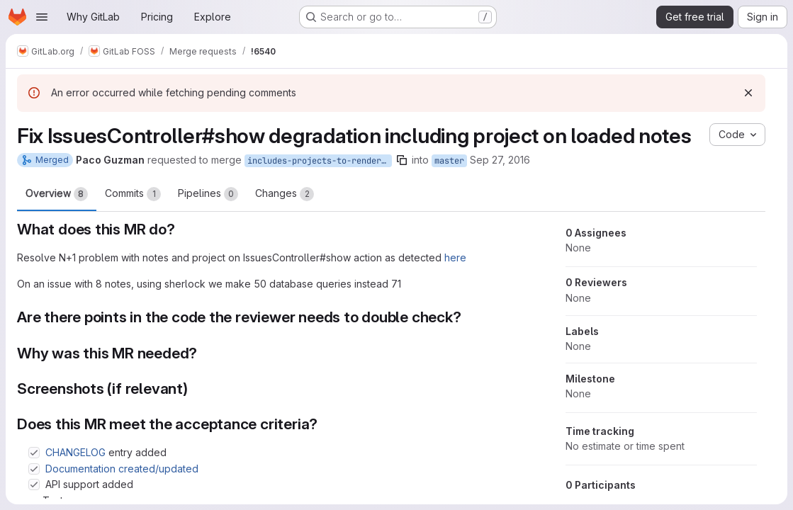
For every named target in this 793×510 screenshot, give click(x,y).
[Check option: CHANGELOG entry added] (34, 452)
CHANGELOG (75, 452)
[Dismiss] (748, 92)
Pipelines (208, 194)
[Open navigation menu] (41, 17)
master (449, 160)
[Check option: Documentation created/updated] (34, 469)
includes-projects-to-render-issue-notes (319, 160)
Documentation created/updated (121, 469)
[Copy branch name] (401, 160)
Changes (284, 194)
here (455, 257)
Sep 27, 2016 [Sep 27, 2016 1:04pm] (500, 160)
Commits (133, 194)
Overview (57, 194)
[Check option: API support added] (34, 484)
